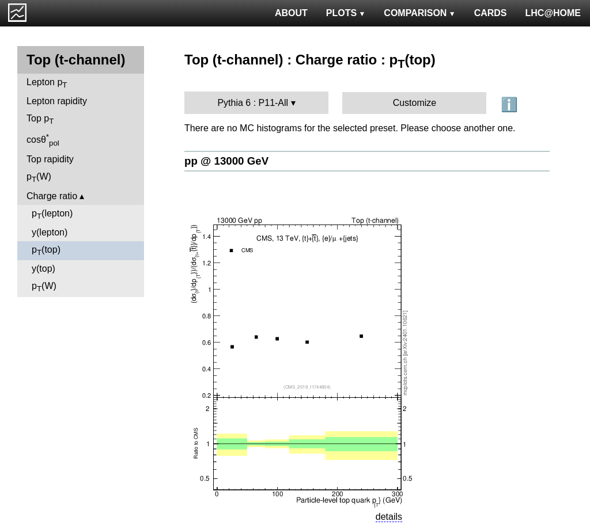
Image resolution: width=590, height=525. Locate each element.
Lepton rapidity (57, 101)
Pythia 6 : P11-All (252, 103)
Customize (415, 103)
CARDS (490, 13)
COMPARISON (419, 13)
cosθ (43, 139)
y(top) (43, 268)
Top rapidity (50, 159)
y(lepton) (49, 232)
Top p (40, 119)
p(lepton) (52, 214)
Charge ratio (52, 196)
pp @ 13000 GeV (226, 161)
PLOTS (346, 13)
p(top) (46, 251)
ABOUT (291, 13)
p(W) (39, 178)
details (389, 517)
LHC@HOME (553, 13)
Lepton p (47, 83)
